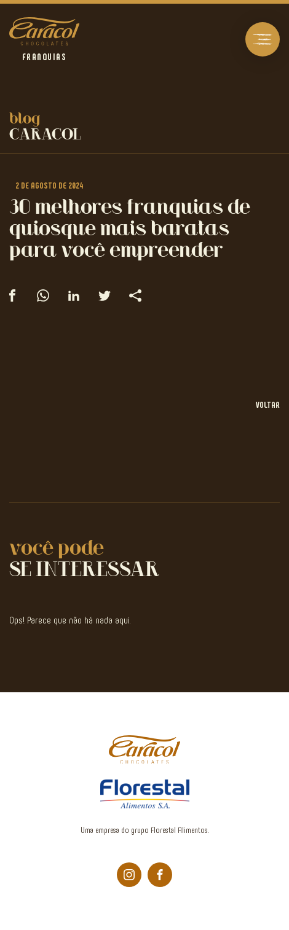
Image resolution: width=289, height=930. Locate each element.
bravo (273, 915)
